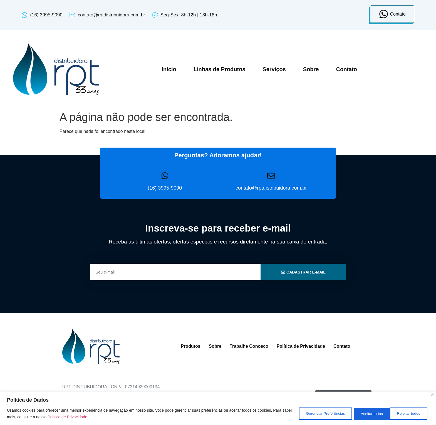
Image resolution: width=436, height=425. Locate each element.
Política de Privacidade (301, 346)
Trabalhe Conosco (249, 346)
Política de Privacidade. (78, 417)
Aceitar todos (409, 413)
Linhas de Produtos (220, 69)
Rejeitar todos (368, 413)
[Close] (432, 394)
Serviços (274, 69)
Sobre (311, 69)
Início (169, 69)
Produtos (190, 346)
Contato (346, 69)
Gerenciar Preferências (318, 413)
